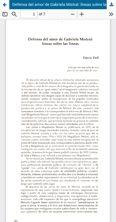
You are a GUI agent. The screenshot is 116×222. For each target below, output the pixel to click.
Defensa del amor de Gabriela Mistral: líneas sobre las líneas (64, 4)
